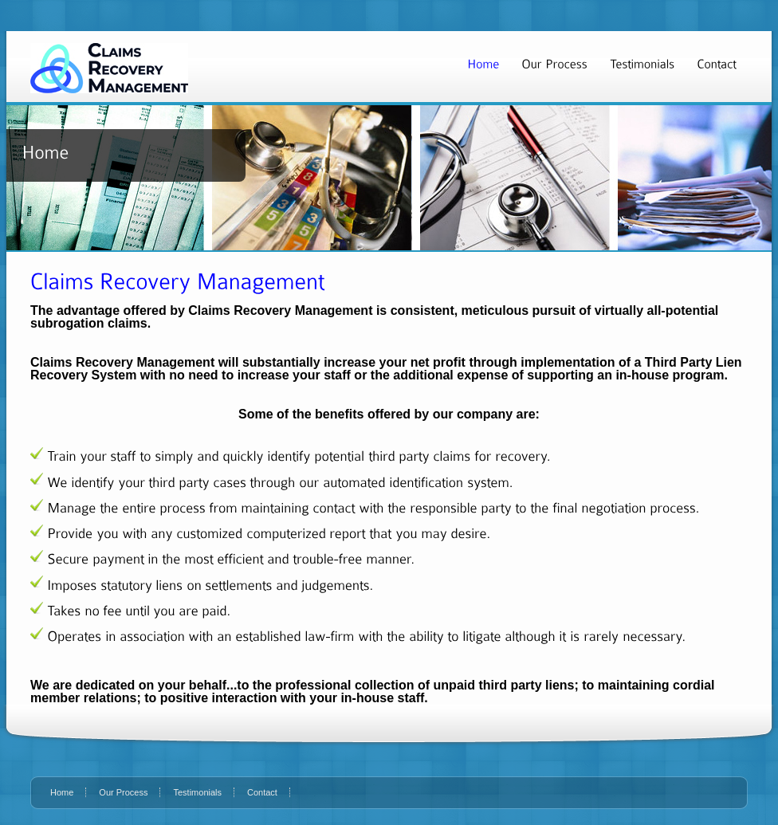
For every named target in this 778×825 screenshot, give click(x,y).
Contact (262, 792)
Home (61, 792)
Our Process (123, 792)
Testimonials (197, 792)
